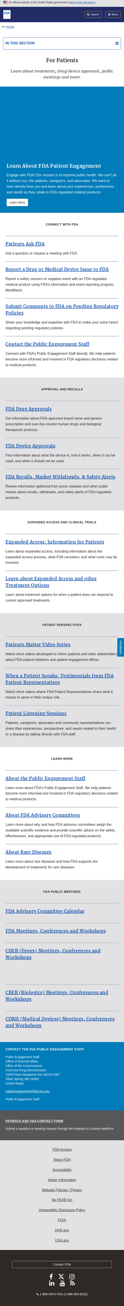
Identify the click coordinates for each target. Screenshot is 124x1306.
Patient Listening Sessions (35, 713)
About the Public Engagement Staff (45, 778)
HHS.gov (62, 1230)
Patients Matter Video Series (37, 644)
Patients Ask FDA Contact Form (34, 1121)
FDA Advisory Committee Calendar (44, 911)
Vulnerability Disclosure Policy (62, 1210)
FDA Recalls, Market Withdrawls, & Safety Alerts (60, 477)
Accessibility (62, 1170)
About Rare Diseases (28, 852)
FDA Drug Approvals (28, 409)
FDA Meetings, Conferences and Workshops (55, 931)
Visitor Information (62, 1180)
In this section (19, 43)
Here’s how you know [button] (82, 2)
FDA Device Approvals (30, 446)
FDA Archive (62, 1149)
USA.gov (62, 1240)
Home (10, 27)
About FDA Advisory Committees (42, 815)
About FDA (61, 1160)
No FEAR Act (62, 1200)
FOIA (62, 1220)
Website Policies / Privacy (62, 1190)
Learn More (17, 202)
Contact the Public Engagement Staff (47, 344)
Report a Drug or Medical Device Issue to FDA (57, 269)
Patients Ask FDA (25, 244)
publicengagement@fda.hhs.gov (27, 1091)
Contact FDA (62, 1264)
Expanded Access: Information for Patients (54, 542)
